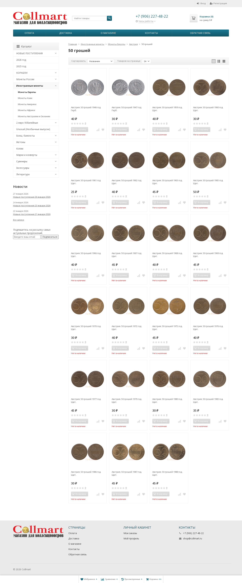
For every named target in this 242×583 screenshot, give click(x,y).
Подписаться (49, 236)
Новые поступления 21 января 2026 (31, 214)
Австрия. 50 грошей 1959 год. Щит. (167, 109)
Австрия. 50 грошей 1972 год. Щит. (127, 328)
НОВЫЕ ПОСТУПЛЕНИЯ (29, 53)
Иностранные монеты (29, 85)
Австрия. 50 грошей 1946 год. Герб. (86, 109)
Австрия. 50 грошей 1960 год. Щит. (208, 109)
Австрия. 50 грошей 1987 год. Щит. (127, 473)
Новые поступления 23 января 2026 (31, 205)
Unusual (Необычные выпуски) (33, 129)
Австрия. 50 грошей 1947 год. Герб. (127, 109)
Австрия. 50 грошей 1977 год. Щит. (86, 400)
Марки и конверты (26, 154)
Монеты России (25, 79)
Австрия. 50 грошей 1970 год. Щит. (86, 328)
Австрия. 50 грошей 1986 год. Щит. (86, 473)
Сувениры (21, 161)
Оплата (29, 33)
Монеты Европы (27, 92)
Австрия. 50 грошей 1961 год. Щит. (86, 182)
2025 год (21, 66)
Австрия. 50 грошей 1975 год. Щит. (167, 328)
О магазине (108, 33)
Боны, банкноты (25, 135)
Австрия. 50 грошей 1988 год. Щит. (167, 473)
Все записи (18, 220)
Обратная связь (200, 33)
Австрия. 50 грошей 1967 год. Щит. (127, 255)
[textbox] (92, 18)
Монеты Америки (27, 104)
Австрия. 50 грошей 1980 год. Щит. (167, 400)
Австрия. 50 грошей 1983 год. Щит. (208, 400)
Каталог (24, 46)
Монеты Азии (25, 98)
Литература (23, 174)
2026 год (21, 59)
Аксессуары (22, 167)
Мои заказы (130, 533)
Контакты (151, 33)
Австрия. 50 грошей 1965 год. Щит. (208, 182)
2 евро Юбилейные (27, 122)
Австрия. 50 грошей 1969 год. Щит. (208, 255)
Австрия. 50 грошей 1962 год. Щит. (127, 182)
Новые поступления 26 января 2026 (31, 196)
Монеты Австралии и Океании (34, 116)
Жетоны (20, 142)
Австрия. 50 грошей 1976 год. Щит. (208, 328)
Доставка (65, 33)
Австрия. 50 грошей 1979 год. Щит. (127, 400)
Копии (19, 148)
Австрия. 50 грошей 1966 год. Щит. (86, 255)
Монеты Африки (26, 110)
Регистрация (218, 3)
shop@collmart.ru (192, 538)
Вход (201, 3)
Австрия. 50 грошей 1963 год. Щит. (167, 182)
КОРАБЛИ (21, 72)
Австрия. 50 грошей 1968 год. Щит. (167, 255)
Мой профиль (131, 538)
